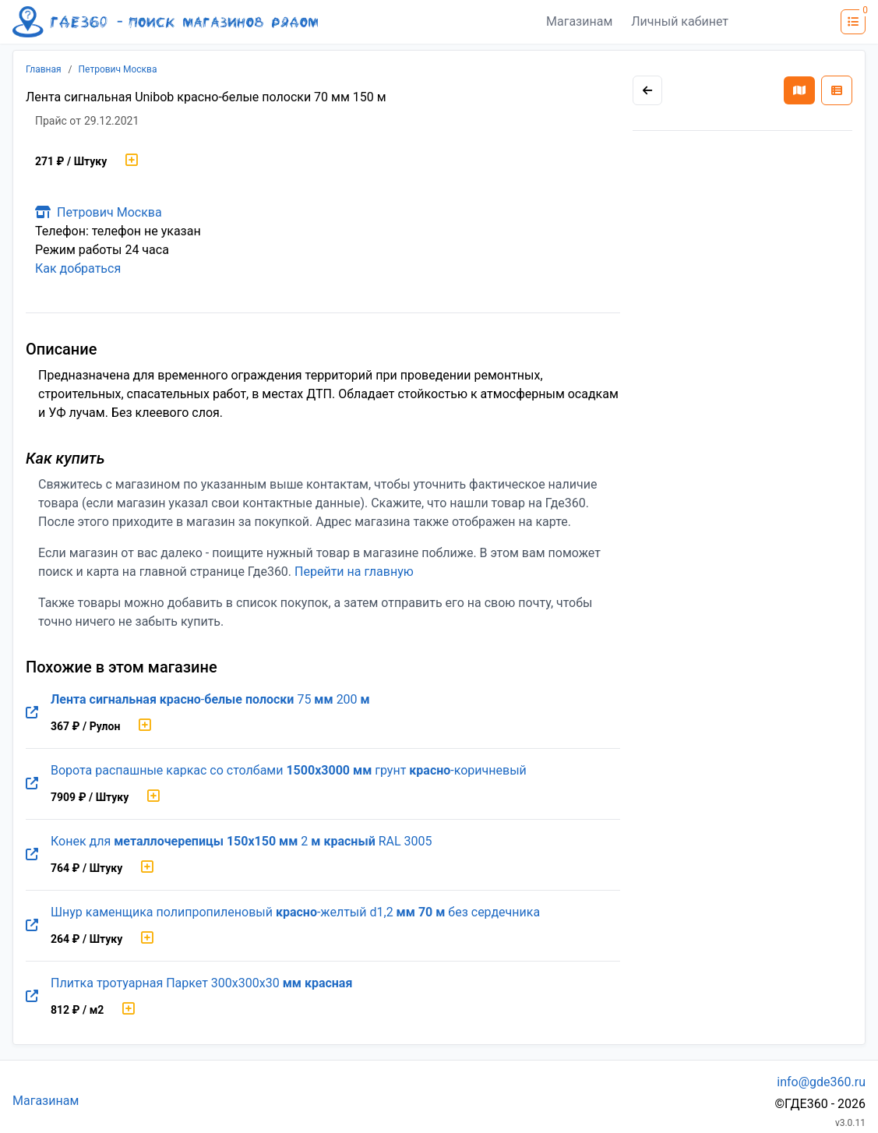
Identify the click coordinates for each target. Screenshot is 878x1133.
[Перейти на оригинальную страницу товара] (32, 713)
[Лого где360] (165, 21)
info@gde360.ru (821, 1082)
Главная (44, 69)
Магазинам (579, 21)
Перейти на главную (354, 571)
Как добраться (78, 268)
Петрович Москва (118, 69)
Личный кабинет (679, 21)
